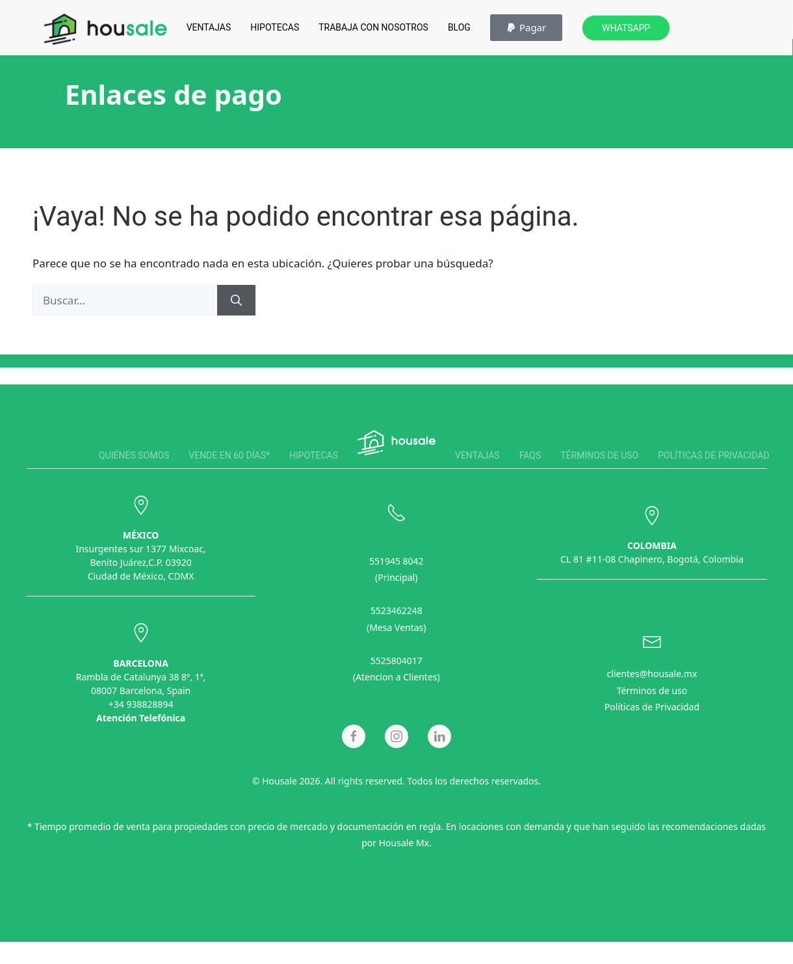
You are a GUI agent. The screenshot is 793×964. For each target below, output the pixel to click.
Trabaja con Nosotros (373, 27)
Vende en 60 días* (229, 455)
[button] (526, 27)
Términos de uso (599, 455)
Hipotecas (274, 27)
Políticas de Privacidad (651, 705)
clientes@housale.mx (652, 671)
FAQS (530, 455)
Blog (459, 27)
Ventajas (209, 27)
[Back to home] (105, 29)
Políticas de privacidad (713, 455)
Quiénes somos (134, 455)
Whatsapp (626, 28)
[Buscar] (236, 300)
